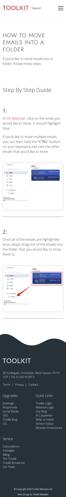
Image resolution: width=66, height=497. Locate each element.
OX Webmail (16, 118)
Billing (6, 455)
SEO (5, 415)
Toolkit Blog (10, 419)
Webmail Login (45, 407)
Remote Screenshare (49, 428)
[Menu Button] (60, 8)
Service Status (44, 424)
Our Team (9, 467)
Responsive (10, 407)
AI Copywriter (44, 415)
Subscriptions (11, 446)
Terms (7, 385)
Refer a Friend (45, 419)
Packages (9, 450)
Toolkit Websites (40, 494)
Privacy (19, 385)
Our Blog (41, 411)
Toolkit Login (44, 403)
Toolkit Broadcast (14, 463)
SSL (5, 424)
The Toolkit (9, 459)
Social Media (11, 411)
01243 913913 (25, 377)
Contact (33, 385)
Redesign (8, 403)
